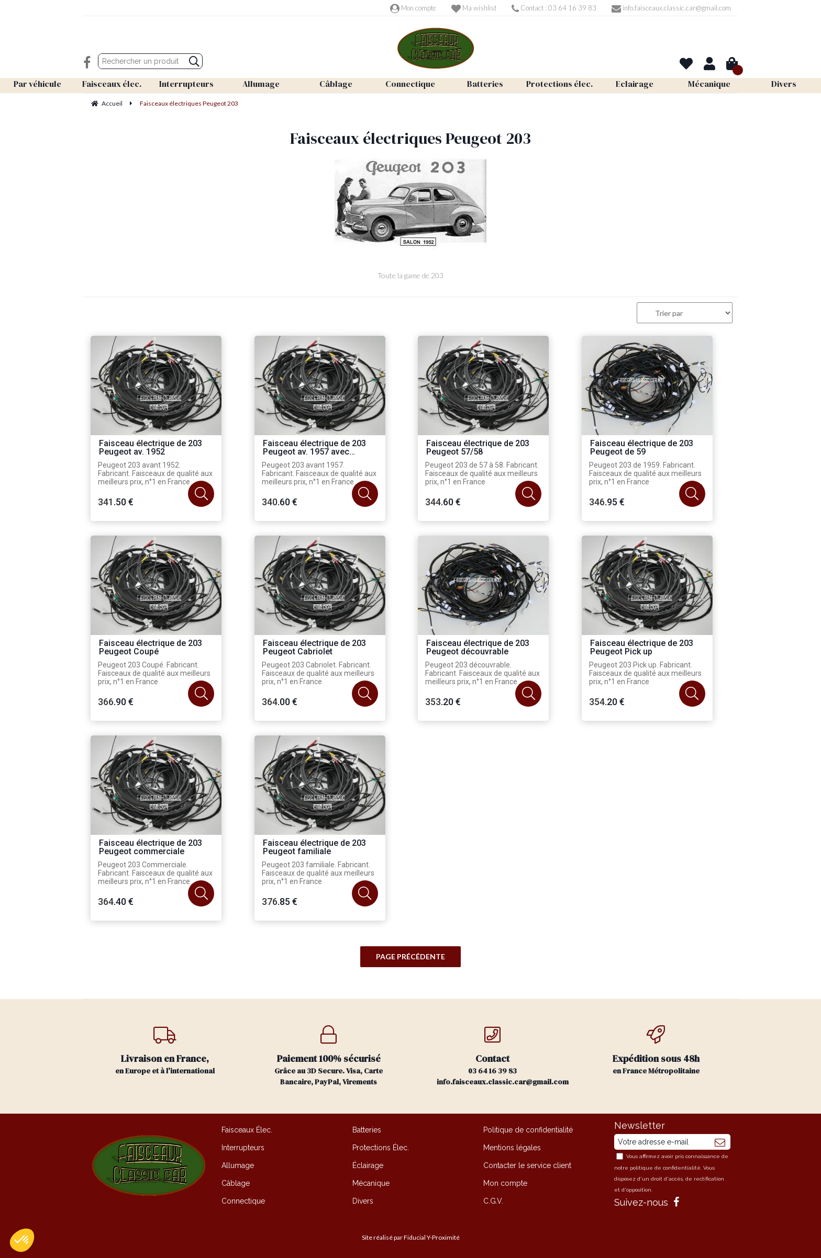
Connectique (243, 1201)
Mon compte (413, 8)
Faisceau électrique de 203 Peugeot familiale (314, 847)
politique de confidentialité (665, 1168)
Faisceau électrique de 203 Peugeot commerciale (150, 847)
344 (443, 501)
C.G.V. (493, 1201)
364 (279, 701)
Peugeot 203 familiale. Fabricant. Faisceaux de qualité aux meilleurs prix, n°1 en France (318, 873)
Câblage (235, 1183)
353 (443, 701)
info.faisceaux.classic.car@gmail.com (671, 8)
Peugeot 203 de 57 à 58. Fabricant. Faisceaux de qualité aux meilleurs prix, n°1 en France (482, 473)
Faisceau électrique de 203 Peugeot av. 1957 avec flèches (314, 448)
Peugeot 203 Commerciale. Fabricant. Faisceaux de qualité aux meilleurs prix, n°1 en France (155, 873)
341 (116, 501)
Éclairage (367, 1165)
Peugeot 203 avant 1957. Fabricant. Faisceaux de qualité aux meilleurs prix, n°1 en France (319, 473)
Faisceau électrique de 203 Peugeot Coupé (150, 647)
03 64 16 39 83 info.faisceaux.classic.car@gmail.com (503, 1056)
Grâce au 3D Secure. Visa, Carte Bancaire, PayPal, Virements (329, 1056)
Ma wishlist (473, 8)
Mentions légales (512, 1147)
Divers (362, 1201)
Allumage (237, 1165)
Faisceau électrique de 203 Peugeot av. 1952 (150, 448)
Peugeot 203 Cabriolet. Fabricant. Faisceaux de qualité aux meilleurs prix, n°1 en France (318, 673)
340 (279, 501)
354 (607, 701)
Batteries (366, 1130)
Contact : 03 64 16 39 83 (554, 8)
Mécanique (371, 1183)
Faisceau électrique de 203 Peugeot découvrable (477, 647)
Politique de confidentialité (528, 1130)
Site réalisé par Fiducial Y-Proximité (411, 1237)
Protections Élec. (380, 1147)
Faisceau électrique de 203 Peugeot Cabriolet (314, 647)
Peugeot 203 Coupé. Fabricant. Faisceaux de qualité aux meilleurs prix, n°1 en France (154, 673)
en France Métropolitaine (656, 1050)
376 (279, 901)
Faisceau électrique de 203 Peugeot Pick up (641, 647)
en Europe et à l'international (165, 1050)
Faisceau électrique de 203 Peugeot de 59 (641, 448)
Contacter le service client (527, 1165)
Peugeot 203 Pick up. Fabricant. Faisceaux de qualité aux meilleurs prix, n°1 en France (645, 673)
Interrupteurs (242, 1147)
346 (607, 501)
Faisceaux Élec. (246, 1130)
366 (116, 701)
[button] (22, 1240)
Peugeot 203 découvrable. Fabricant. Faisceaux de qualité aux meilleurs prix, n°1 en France (482, 673)
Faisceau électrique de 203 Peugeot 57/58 (477, 448)
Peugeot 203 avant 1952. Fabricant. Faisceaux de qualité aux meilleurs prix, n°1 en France (155, 473)
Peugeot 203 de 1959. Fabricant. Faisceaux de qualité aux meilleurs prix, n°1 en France (645, 473)
